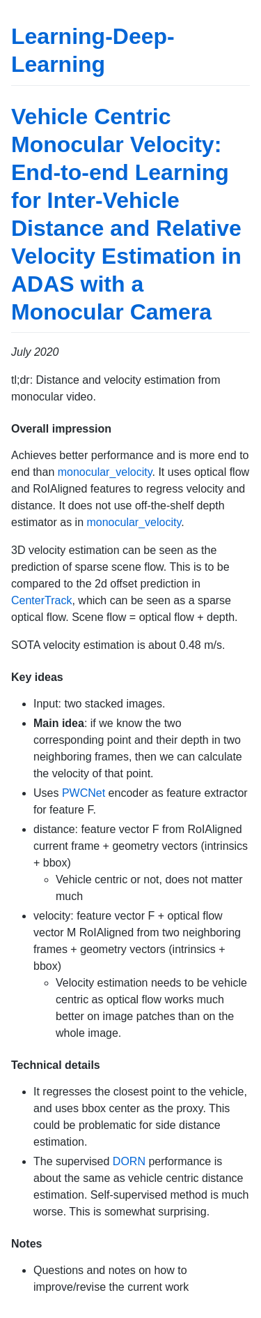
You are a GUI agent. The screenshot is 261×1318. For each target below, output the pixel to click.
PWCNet (83, 793)
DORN (129, 1161)
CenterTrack (41, 600)
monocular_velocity (105, 472)
